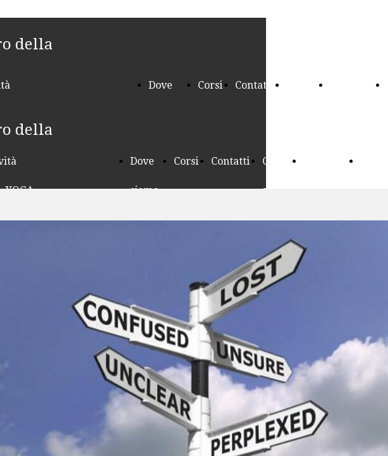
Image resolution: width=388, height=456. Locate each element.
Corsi (210, 85)
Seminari (352, 85)
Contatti (254, 85)
